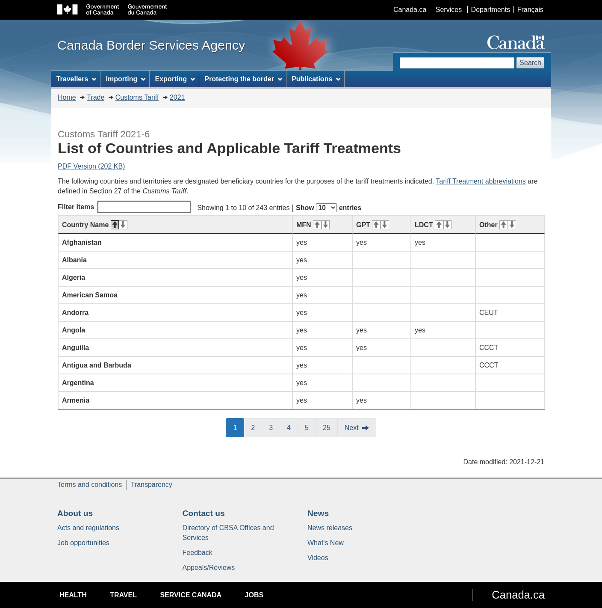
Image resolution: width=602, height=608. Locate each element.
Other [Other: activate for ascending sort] (497, 224)
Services (449, 9)
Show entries (328, 207)
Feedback (197, 552)
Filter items (124, 207)
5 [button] (310, 427)
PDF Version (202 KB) (91, 166)
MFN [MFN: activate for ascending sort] (313, 224)
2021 (177, 97)
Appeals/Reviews (209, 567)
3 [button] (274, 427)
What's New (325, 542)
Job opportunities (83, 542)
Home (67, 97)
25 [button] (330, 427)
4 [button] (292, 427)
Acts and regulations (88, 527)
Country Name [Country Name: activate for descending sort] (94, 224)
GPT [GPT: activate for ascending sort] (372, 224)
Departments (491, 9)
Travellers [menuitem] (76, 79)
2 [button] (256, 427)
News (318, 513)
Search (530, 62)
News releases (329, 527)
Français (530, 9)
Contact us (204, 513)
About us (75, 513)
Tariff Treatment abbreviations (480, 181)
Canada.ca (409, 9)
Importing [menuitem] (126, 79)
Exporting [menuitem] (175, 79)
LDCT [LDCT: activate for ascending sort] (433, 224)
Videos (317, 557)
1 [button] (238, 427)
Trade (95, 97)
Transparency (151, 484)
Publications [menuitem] (316, 79)
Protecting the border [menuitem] (243, 79)
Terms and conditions (89, 484)
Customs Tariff (137, 97)
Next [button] (352, 427)
